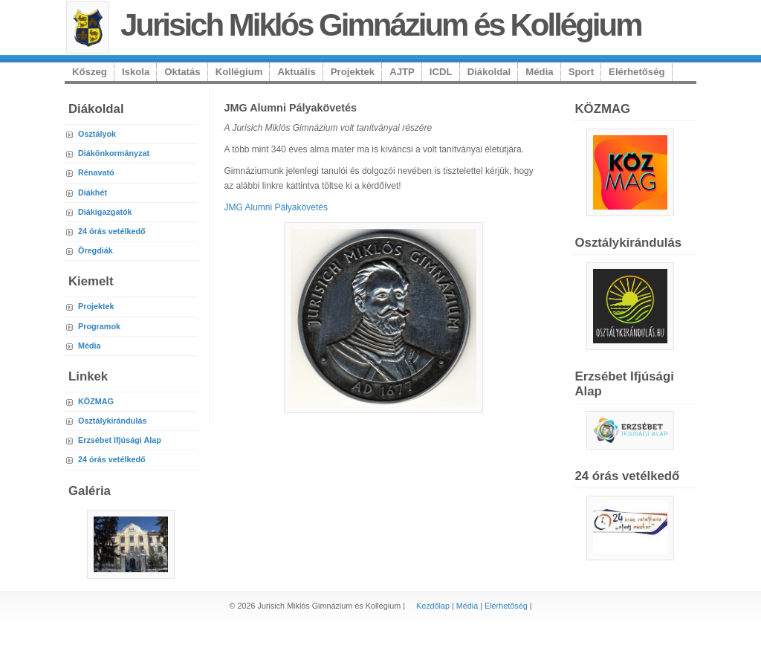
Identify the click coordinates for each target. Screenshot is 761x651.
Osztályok (97, 133)
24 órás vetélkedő (112, 231)
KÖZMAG (96, 401)
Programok (99, 326)
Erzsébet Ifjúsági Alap (119, 439)
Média (539, 71)
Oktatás (182, 71)
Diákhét (92, 192)
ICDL (441, 71)
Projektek (353, 71)
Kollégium (239, 71)
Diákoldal (489, 71)
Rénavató (96, 172)
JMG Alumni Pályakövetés (276, 207)
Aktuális (296, 71)
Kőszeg (89, 71)
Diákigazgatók (105, 211)
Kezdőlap (433, 605)
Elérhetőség (637, 71)
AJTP (402, 71)
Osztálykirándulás (112, 420)
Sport (581, 71)
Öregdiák (95, 250)
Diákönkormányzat (113, 153)
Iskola (135, 71)
